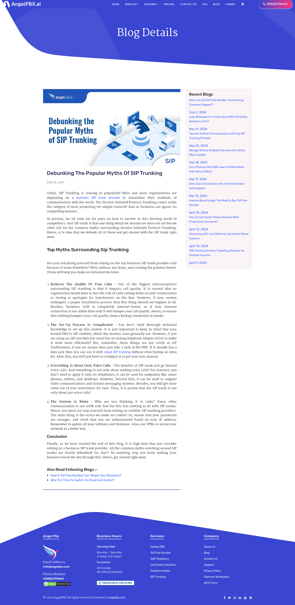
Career (230, 4)
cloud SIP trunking (117, 352)
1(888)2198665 (53, 578)
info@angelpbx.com (56, 566)
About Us (209, 546)
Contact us (188, 4)
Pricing (169, 4)
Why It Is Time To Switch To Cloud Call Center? (82, 480)
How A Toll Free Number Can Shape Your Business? (86, 475)
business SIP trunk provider (98, 198)
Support (209, 564)
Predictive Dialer (160, 570)
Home (115, 4)
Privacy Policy (212, 570)
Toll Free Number (160, 552)
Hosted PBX (157, 546)
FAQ (204, 4)
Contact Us (210, 558)
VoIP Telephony (159, 558)
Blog (216, 4)
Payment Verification (216, 577)
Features (151, 4)
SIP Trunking (158, 577)
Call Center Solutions (163, 564)
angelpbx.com (116, 597)
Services (132, 4)
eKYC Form (210, 583)
